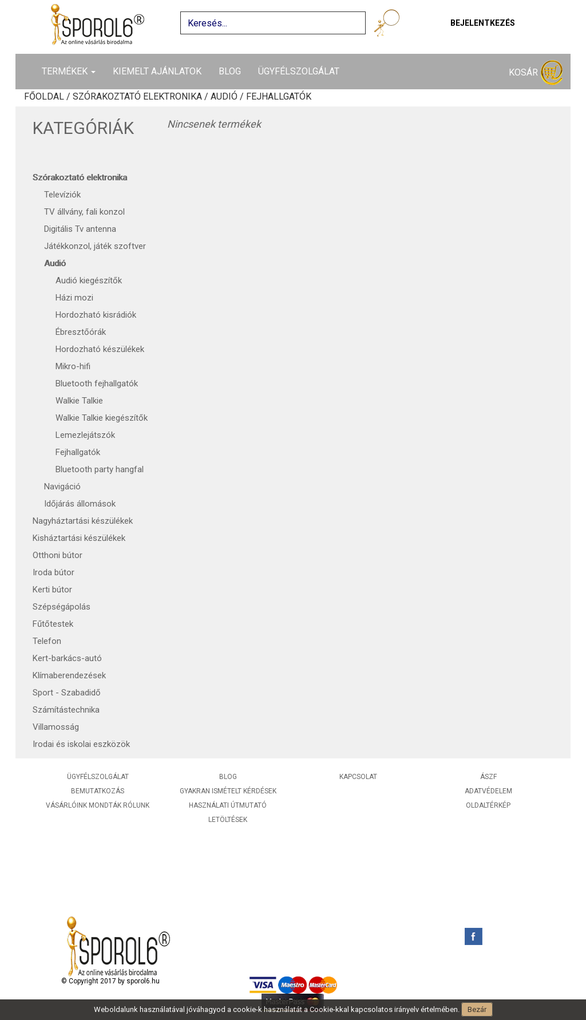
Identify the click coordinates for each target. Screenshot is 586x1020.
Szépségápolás (61, 607)
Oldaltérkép (488, 805)
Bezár (477, 1009)
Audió (55, 263)
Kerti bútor (52, 589)
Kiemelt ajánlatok (157, 71)
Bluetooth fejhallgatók (97, 383)
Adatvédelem (488, 791)
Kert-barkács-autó (67, 658)
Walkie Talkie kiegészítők (102, 418)
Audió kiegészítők (89, 280)
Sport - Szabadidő (67, 692)
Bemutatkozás (97, 791)
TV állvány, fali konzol (84, 212)
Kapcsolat (358, 777)
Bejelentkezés (482, 22)
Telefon (47, 641)
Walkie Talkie (79, 401)
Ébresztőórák (81, 332)
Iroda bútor (53, 572)
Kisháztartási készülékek (79, 538)
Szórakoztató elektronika (80, 177)
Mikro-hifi (73, 366)
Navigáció (62, 486)
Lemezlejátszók (85, 435)
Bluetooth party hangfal (100, 469)
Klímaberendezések (69, 675)
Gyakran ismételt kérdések (228, 791)
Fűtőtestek (53, 624)
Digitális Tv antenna (80, 229)
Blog (230, 71)
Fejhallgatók (78, 452)
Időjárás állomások (80, 504)
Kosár (536, 73)
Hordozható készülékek (100, 349)
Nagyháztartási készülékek (83, 521)
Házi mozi (74, 297)
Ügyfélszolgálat (298, 71)
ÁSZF (488, 777)
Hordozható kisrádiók (96, 315)
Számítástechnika (66, 710)
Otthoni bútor (57, 555)
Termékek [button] (69, 71)
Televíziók (62, 194)
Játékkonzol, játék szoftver (95, 246)
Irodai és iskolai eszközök (81, 744)
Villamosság (56, 727)
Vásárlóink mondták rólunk (97, 805)
